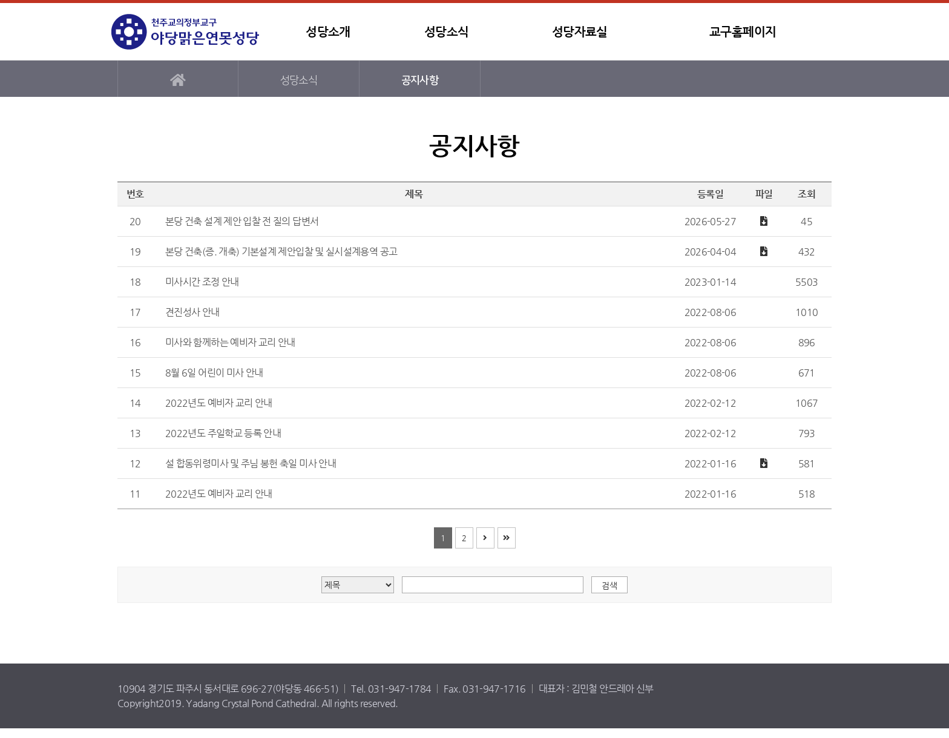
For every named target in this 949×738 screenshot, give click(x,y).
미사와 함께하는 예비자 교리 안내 (230, 342)
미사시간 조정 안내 (202, 282)
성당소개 (328, 32)
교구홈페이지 (742, 32)
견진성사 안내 (192, 312)
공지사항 (419, 80)
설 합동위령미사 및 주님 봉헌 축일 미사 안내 (250, 463)
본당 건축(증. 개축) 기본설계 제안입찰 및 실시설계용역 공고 (281, 251)
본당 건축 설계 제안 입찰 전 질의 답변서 (241, 221)
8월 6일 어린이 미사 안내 (214, 372)
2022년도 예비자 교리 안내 (218, 403)
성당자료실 (580, 32)
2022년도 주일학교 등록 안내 (223, 433)
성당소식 (446, 32)
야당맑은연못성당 (187, 32)
